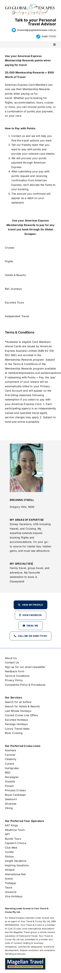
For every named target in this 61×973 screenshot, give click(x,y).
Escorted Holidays (16, 719)
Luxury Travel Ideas (17, 728)
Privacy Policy (14, 680)
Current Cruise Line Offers (21, 715)
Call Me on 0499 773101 (32, 636)
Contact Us (12, 662)
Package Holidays (16, 724)
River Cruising (13, 733)
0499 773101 (49, 36)
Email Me (32, 625)
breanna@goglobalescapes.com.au (36, 30)
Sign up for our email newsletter (25, 667)
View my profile (32, 604)
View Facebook (32, 615)
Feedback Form (14, 671)
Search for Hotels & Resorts (22, 706)
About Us (11, 658)
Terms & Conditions (17, 675)
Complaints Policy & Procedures (25, 684)
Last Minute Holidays (18, 710)
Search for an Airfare (18, 702)
